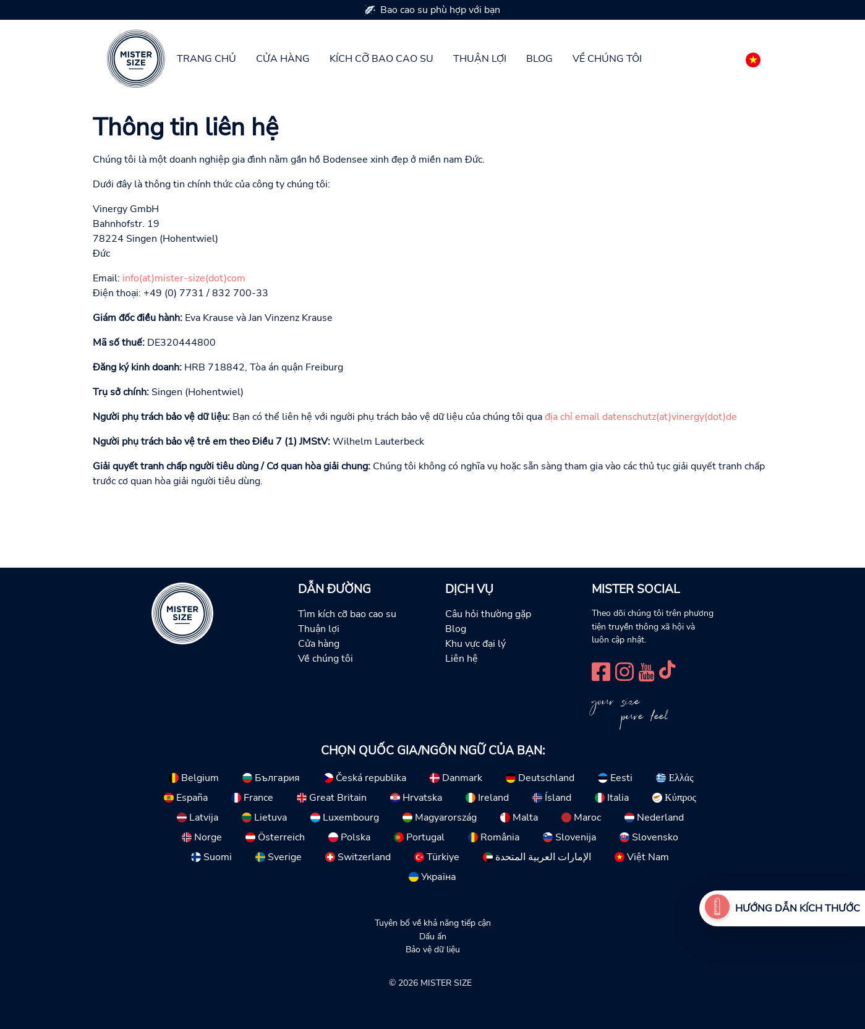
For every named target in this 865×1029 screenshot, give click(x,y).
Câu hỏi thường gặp (488, 614)
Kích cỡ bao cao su (381, 59)
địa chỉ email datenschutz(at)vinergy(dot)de (641, 417)
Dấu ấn (432, 936)
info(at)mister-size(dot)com (183, 278)
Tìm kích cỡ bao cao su (347, 614)
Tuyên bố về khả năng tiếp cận (433, 922)
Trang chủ (206, 59)
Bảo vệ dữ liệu (433, 949)
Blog (539, 59)
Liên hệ (461, 658)
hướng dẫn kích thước (797, 908)
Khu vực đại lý (475, 644)
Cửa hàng (283, 59)
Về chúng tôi (607, 59)
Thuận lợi (479, 59)
